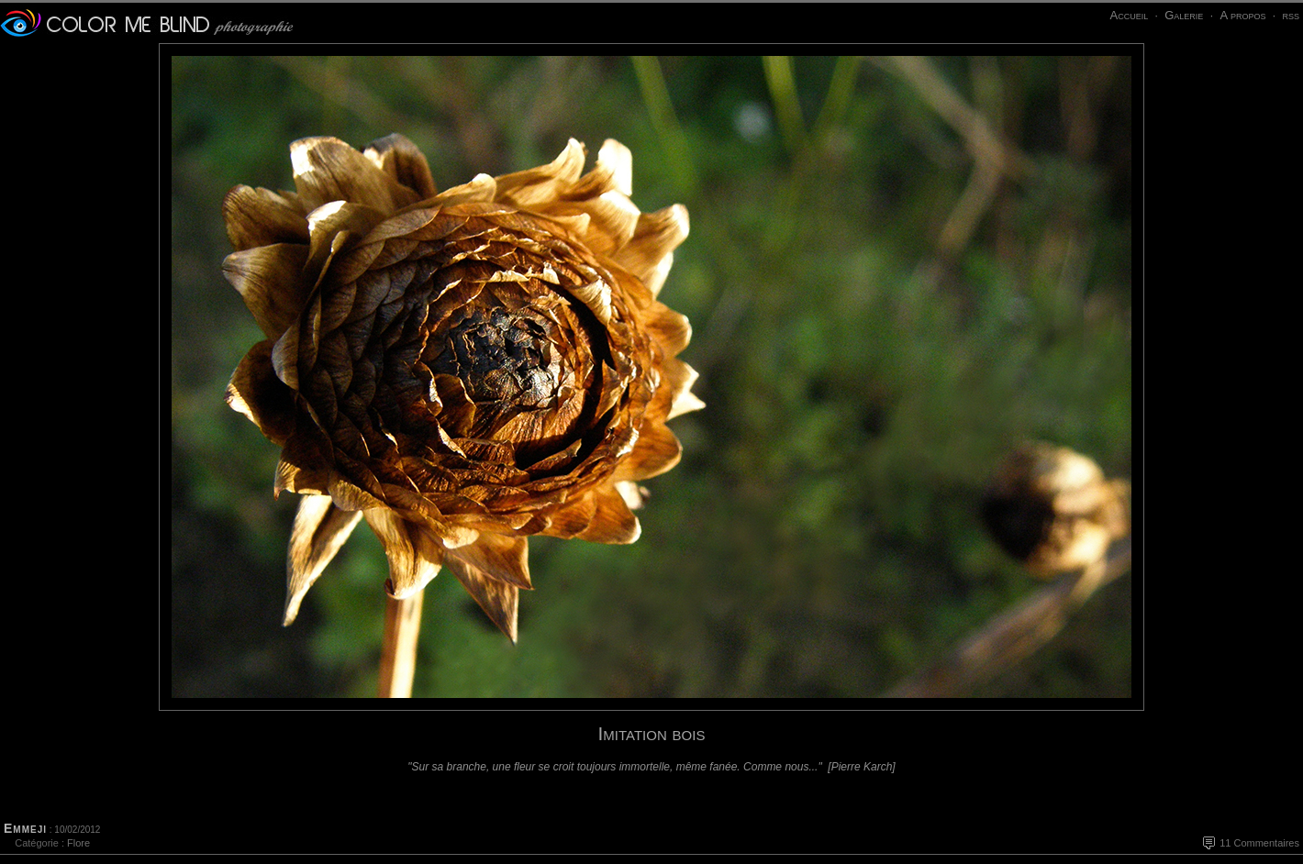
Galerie (1183, 15)
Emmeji (25, 828)
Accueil (1128, 15)
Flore (78, 842)
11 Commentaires (1259, 842)
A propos (1242, 15)
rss (1290, 15)
